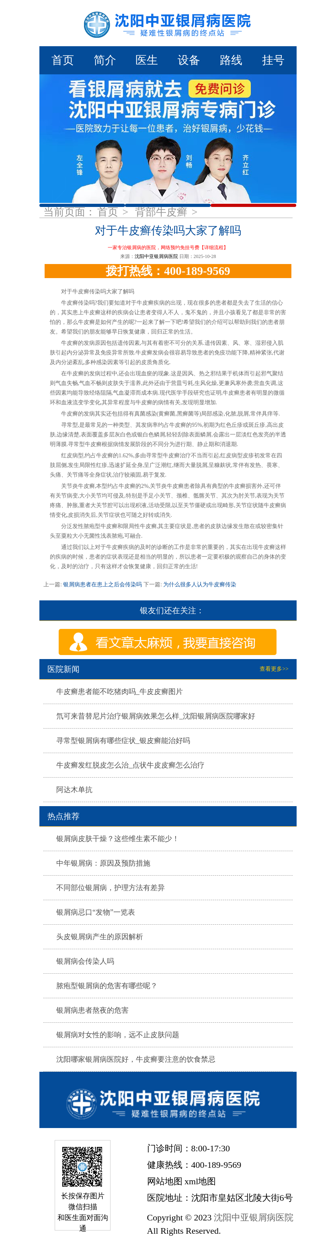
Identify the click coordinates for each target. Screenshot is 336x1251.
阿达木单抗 (74, 790)
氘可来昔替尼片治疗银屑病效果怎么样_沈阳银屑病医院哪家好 (155, 716)
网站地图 (164, 1181)
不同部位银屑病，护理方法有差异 (110, 888)
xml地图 (200, 1181)
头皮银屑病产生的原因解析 (99, 937)
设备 (189, 60)
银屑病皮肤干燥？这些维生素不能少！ (117, 839)
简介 (105, 60)
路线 (231, 60)
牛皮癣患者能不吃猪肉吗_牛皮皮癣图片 (119, 692)
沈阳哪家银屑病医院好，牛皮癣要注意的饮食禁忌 (135, 1059)
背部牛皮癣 (162, 212)
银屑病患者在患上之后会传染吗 (102, 584)
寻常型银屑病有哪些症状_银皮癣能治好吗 (123, 741)
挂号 (273, 60)
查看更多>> (274, 669)
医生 (146, 60)
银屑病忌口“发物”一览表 (95, 912)
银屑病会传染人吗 (85, 961)
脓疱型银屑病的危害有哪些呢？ (107, 986)
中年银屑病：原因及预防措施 (103, 863)
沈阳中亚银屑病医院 (156, 256)
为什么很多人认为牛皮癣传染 (199, 584)
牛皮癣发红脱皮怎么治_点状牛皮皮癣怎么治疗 (130, 765)
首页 (62, 60)
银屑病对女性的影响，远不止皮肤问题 (117, 1035)
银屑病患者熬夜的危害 (92, 1010)
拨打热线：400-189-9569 (168, 270)
